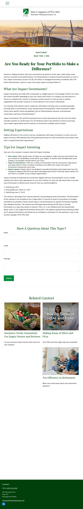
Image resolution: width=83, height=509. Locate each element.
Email (6, 246)
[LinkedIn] (3, 503)
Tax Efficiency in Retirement (59, 377)
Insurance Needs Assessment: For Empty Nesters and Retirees (22, 334)
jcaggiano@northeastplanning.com (13, 500)
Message (7, 259)
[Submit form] (9, 278)
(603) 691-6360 (12, 488)
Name (6, 233)
